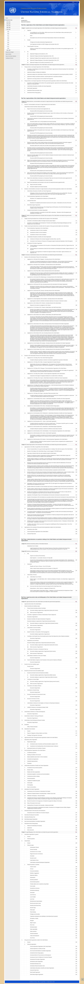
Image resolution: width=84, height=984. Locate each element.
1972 (8, 44)
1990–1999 (8, 25)
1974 (8, 40)
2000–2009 (8, 23)
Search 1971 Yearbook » (25, 21)
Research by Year (9, 20)
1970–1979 (8, 29)
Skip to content (10, 0)
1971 (8, 46)
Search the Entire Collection (11, 56)
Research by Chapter (10, 52)
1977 (8, 35)
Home (7, 18)
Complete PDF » (24, 20)
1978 (8, 33)
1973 (8, 42)
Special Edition (8, 54)
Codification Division (9, 58)
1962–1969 (8, 50)
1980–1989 (8, 27)
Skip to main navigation (4, 0)
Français (77, 2)
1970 (8, 48)
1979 (8, 31)
